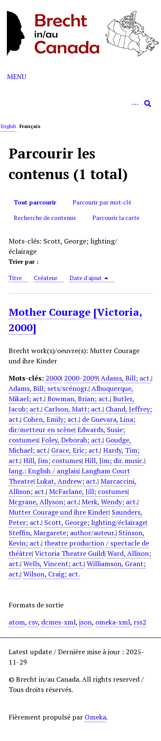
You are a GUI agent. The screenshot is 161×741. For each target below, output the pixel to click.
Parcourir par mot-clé (102, 202)
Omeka (95, 717)
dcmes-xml (58, 622)
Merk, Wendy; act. (109, 501)
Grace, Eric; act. (75, 450)
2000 (53, 378)
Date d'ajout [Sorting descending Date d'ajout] (89, 278)
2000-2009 (81, 378)
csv (33, 622)
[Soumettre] (147, 103)
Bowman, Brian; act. (78, 398)
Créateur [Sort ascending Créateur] (46, 278)
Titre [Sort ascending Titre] (15, 278)
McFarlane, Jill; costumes (88, 491)
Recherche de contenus (45, 217)
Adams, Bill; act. (126, 378)
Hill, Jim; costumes (52, 460)
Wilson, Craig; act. (51, 574)
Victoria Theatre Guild (69, 553)
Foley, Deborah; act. (72, 440)
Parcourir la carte (116, 217)
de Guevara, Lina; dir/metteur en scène (72, 424)
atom (17, 622)
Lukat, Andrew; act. (66, 481)
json (85, 622)
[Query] (80, 103)
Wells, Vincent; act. (53, 563)
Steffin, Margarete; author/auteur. (62, 532)
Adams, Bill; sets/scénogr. (48, 388)
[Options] (134, 103)
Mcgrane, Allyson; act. (44, 501)
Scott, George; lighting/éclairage (95, 522)
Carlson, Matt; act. (73, 409)
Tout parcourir (35, 202)
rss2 (140, 622)
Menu (16, 76)
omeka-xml (112, 622)
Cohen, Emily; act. (51, 419)
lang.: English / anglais (44, 471)
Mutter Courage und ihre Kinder (59, 512)
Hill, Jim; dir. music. (114, 460)
